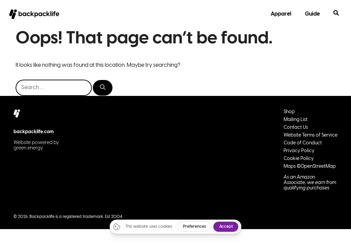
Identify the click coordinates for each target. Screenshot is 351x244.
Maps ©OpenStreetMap (310, 166)
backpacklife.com (34, 132)
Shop (289, 112)
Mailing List (296, 119)
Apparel (281, 14)
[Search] (102, 88)
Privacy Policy (299, 151)
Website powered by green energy (36, 145)
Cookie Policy (299, 158)
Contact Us (296, 127)
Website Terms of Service (310, 135)
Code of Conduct (303, 143)
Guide (312, 14)
